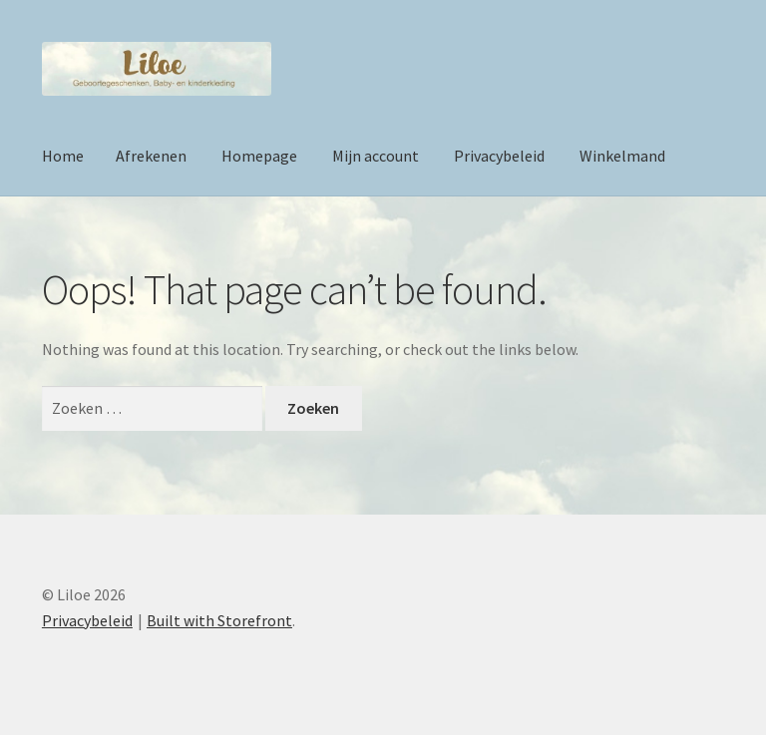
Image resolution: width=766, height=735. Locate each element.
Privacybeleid (499, 156)
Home (63, 156)
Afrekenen (151, 156)
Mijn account (375, 156)
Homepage (259, 156)
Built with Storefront (219, 620)
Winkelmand (622, 156)
